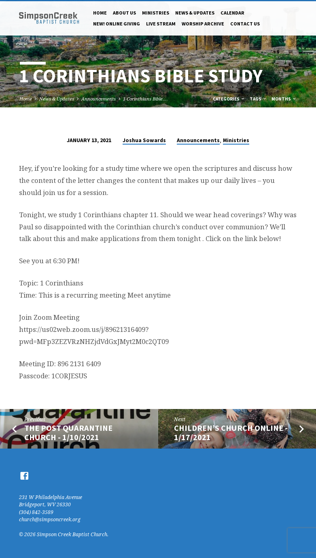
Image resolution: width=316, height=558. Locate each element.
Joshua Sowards (144, 140)
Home (100, 13)
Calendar (232, 13)
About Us (124, 13)
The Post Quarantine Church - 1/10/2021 (68, 433)
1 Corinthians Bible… (145, 99)
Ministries (155, 13)
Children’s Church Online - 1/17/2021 (231, 433)
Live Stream (161, 24)
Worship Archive (203, 24)
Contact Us (245, 24)
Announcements (98, 99)
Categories (229, 99)
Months (284, 99)
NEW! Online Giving (116, 24)
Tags (258, 99)
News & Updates (194, 13)
